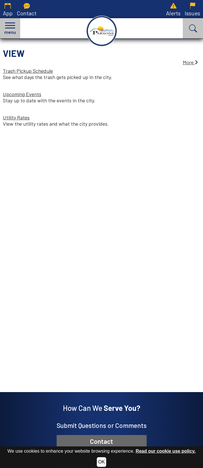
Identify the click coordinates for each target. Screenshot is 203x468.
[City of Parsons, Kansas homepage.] (101, 31)
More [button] (190, 62)
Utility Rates (16, 117)
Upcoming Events (22, 94)
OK (101, 461)
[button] (10, 28)
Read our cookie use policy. (166, 451)
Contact (101, 441)
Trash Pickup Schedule (28, 71)
